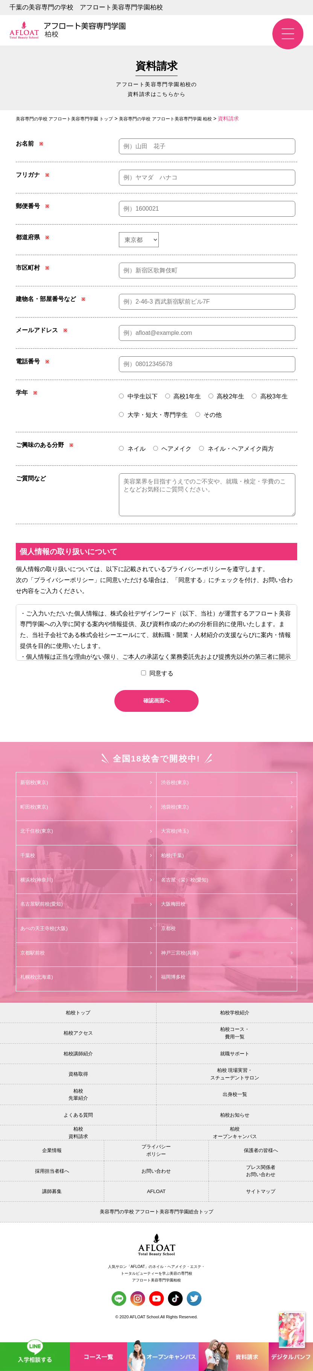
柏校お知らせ (234, 1128)
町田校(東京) (86, 815)
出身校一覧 (235, 1107)
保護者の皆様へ (261, 1163)
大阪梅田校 (226, 915)
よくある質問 (78, 1128)
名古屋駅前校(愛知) (86, 915)
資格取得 (78, 1087)
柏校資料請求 (78, 1145)
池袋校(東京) (226, 815)
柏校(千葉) (226, 865)
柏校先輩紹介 (78, 1107)
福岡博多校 (226, 989)
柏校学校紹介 (234, 1025)
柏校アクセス (78, 1046)
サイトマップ (260, 1204)
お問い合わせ (156, 1184)
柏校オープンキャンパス (235, 1145)
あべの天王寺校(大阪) (86, 939)
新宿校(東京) (86, 790)
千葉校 (86, 865)
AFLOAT (156, 1204)
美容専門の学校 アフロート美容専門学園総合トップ (157, 1224)
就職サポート (234, 1066)
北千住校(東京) (86, 840)
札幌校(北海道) (86, 989)
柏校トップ (78, 1025)
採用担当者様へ (52, 1184)
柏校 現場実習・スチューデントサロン (234, 1086)
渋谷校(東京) (226, 790)
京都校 (226, 939)
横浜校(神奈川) (86, 890)
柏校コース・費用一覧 (234, 1045)
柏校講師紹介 (78, 1066)
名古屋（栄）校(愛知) (226, 890)
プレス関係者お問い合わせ (260, 1183)
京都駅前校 (86, 964)
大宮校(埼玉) (226, 840)
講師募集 (52, 1204)
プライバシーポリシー (156, 1163)
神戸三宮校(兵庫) (226, 964)
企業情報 (52, 1163)
